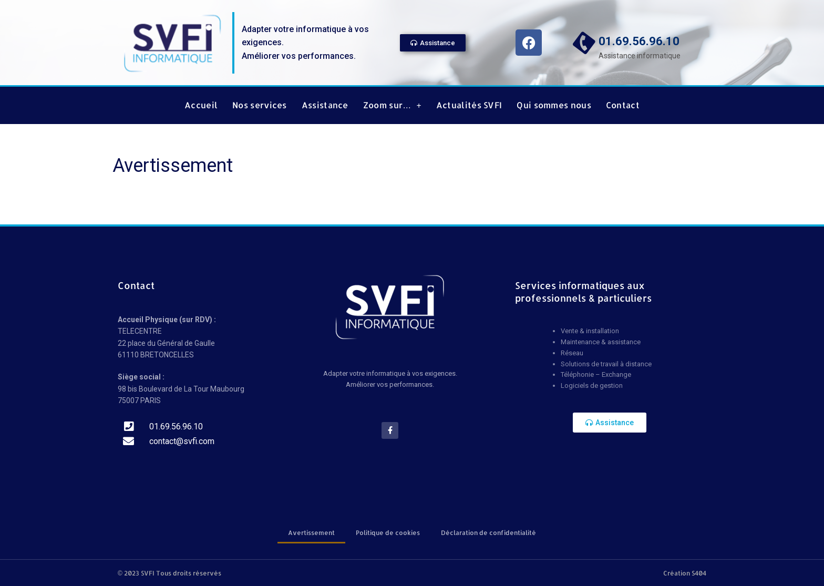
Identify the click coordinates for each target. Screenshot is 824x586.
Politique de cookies (388, 533)
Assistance (325, 105)
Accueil (201, 105)
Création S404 (684, 573)
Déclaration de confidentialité (488, 533)
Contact (623, 105)
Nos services (259, 105)
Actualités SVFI (469, 105)
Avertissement (311, 533)
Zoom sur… (392, 105)
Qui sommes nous (554, 105)
